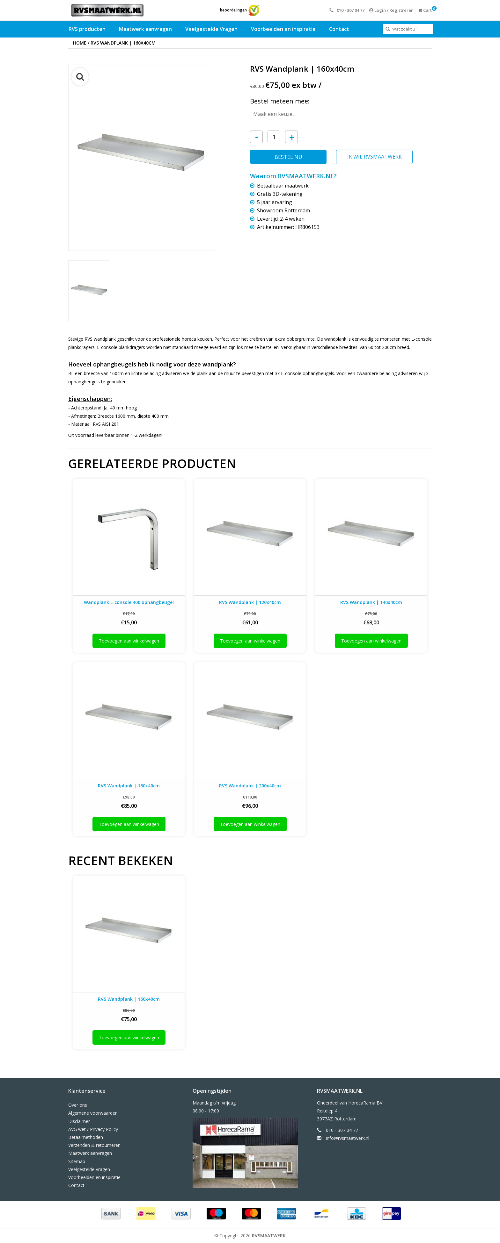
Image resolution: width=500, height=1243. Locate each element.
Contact (339, 28)
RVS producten (87, 28)
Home (79, 43)
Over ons (77, 1105)
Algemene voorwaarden (93, 1113)
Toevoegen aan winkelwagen (129, 641)
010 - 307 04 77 (346, 10)
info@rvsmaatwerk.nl (347, 1138)
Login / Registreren (391, 10)
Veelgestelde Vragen (211, 28)
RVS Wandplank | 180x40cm (129, 786)
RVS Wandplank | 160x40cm (123, 43)
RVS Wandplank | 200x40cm (250, 786)
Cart (425, 10)
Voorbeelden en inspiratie (283, 28)
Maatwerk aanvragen (145, 28)
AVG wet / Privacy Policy (93, 1129)
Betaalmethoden (85, 1137)
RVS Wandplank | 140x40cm (371, 602)
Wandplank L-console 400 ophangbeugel (129, 602)
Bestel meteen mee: (280, 101)
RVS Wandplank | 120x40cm (250, 602)
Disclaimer (79, 1121)
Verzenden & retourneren (94, 1145)
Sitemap (76, 1161)
